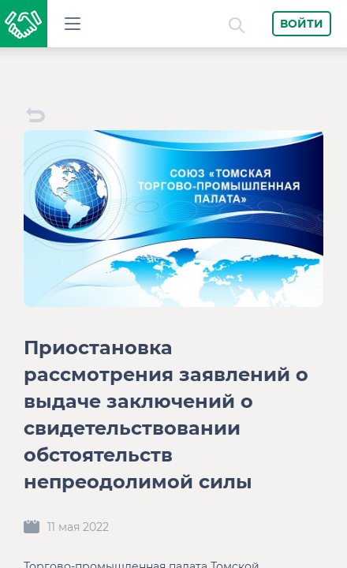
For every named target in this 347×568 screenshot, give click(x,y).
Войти (301, 24)
